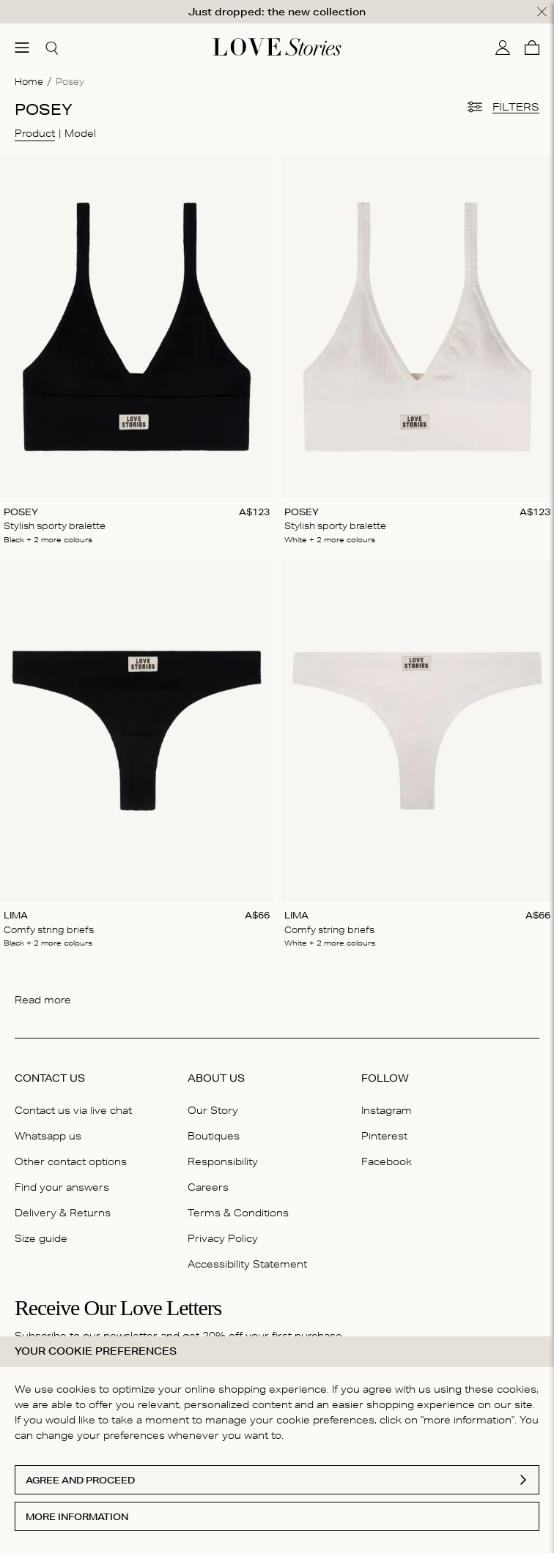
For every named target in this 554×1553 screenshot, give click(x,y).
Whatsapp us (48, 1135)
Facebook (386, 1161)
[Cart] (532, 46)
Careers (208, 1187)
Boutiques (214, 1135)
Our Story (213, 1109)
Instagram (386, 1109)
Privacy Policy (223, 1238)
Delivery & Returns (63, 1212)
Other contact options (71, 1161)
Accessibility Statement (247, 1264)
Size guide (41, 1238)
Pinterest (384, 1135)
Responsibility (223, 1161)
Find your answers (62, 1187)
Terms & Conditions (238, 1212)
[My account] (502, 46)
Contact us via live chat (73, 1109)
